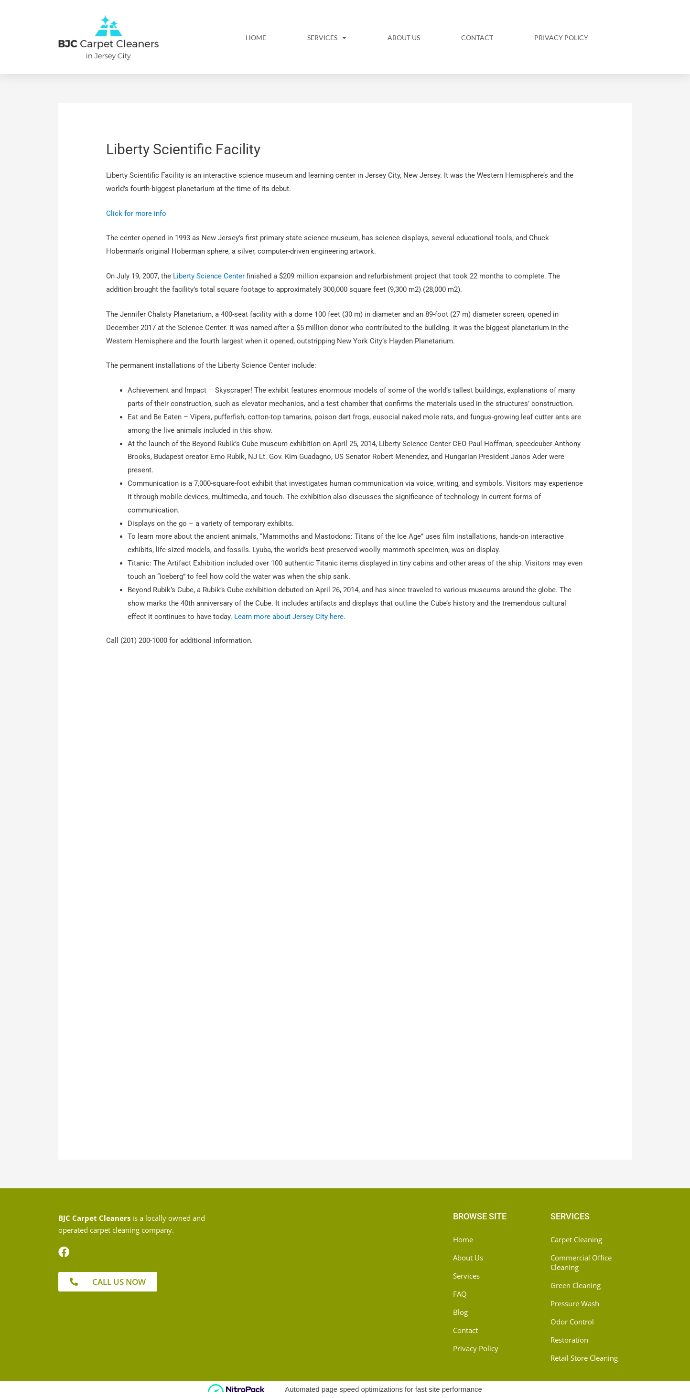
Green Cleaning (575, 1285)
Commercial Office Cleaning (581, 1262)
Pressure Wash (574, 1303)
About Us (404, 37)
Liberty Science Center (209, 276)
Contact (477, 37)
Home (256, 37)
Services (326, 38)
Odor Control (572, 1321)
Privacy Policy (561, 37)
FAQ (460, 1294)
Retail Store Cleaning (584, 1358)
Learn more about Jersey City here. (289, 616)
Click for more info (136, 213)
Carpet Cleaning (576, 1239)
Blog (460, 1312)
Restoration (569, 1340)
